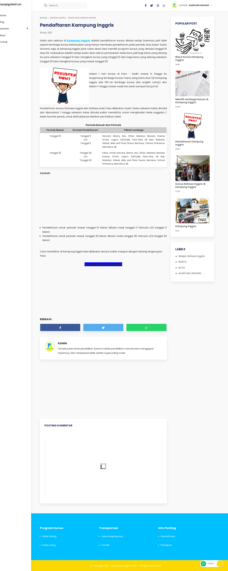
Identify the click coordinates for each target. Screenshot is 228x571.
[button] (43, 5)
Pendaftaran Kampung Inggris (190, 142)
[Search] (62, 5)
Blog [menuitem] (6, 22)
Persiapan (166, 545)
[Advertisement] (103, 200)
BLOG (182, 265)
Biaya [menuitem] (7, 35)
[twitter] (103, 327)
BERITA (183, 259)
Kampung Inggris (186, 224)
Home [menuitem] (7, 15)
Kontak (105, 545)
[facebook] (60, 327)
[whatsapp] (146, 327)
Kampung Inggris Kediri (124, 565)
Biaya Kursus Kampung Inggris (190, 58)
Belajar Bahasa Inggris (192, 254)
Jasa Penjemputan (112, 536)
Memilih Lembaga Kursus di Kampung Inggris (192, 100)
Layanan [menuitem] (9, 28)
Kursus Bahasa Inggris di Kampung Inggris (191, 184)
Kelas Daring (49, 536)
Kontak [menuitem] (8, 42)
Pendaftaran (168, 536)
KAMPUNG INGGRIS (58, 18)
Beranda (43, 18)
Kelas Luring (49, 545)
